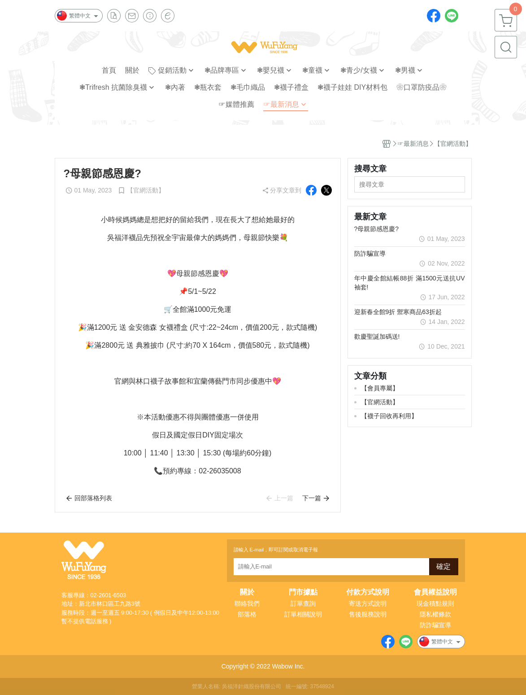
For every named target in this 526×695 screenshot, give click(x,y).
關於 (247, 592)
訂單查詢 (303, 603)
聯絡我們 (247, 603)
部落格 (247, 614)
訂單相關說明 (303, 614)
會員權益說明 (435, 592)
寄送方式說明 (368, 603)
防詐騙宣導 (435, 625)
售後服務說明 (368, 614)
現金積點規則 (435, 603)
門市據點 (303, 592)
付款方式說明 (367, 592)
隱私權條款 (435, 614)
